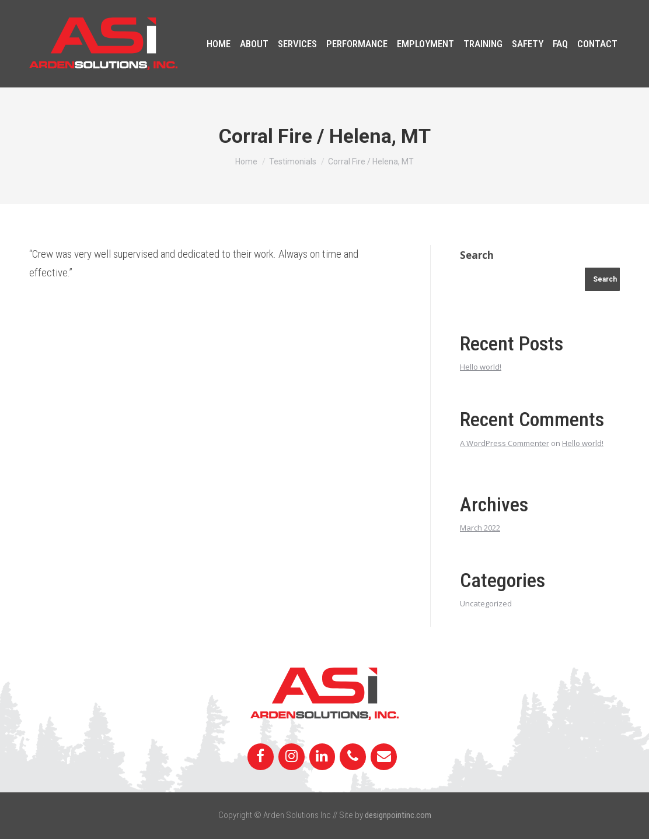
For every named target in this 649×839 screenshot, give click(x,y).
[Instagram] (291, 756)
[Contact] (384, 756)
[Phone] (353, 756)
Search (477, 255)
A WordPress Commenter (504, 443)
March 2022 (480, 527)
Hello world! (480, 366)
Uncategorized (486, 603)
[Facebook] (260, 756)
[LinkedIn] (322, 756)
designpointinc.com (398, 815)
